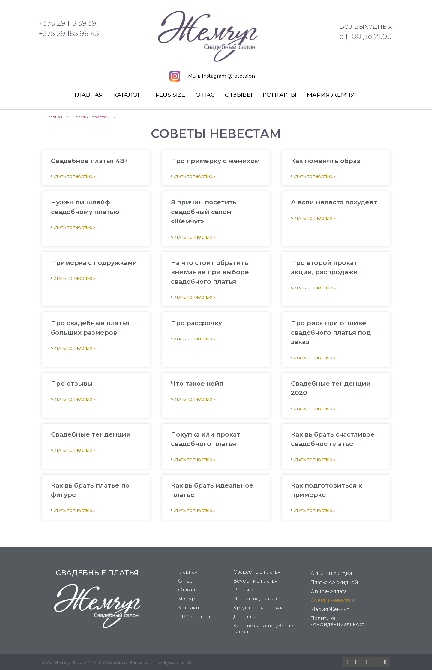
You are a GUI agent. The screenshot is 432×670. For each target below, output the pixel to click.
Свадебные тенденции (91, 434)
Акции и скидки (331, 573)
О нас (205, 94)
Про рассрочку (196, 323)
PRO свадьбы (195, 617)
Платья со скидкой (334, 582)
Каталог (129, 94)
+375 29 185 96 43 (69, 33)
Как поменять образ (325, 161)
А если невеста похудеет (334, 202)
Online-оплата (328, 591)
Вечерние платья (255, 581)
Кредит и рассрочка (259, 608)
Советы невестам (332, 600)
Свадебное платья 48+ (89, 161)
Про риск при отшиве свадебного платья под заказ (331, 332)
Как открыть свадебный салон (263, 629)
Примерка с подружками (94, 262)
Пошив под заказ (255, 599)
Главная (88, 94)
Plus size (170, 94)
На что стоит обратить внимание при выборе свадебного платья (210, 272)
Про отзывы (72, 383)
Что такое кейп (197, 383)
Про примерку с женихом (215, 161)
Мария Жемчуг (332, 94)
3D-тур (186, 599)
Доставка (244, 617)
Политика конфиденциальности (339, 621)
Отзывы (238, 94)
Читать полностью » (73, 176)
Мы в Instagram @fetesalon (221, 76)
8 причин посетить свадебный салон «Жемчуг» (204, 211)
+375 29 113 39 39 (67, 23)
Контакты (279, 94)
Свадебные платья (256, 572)
